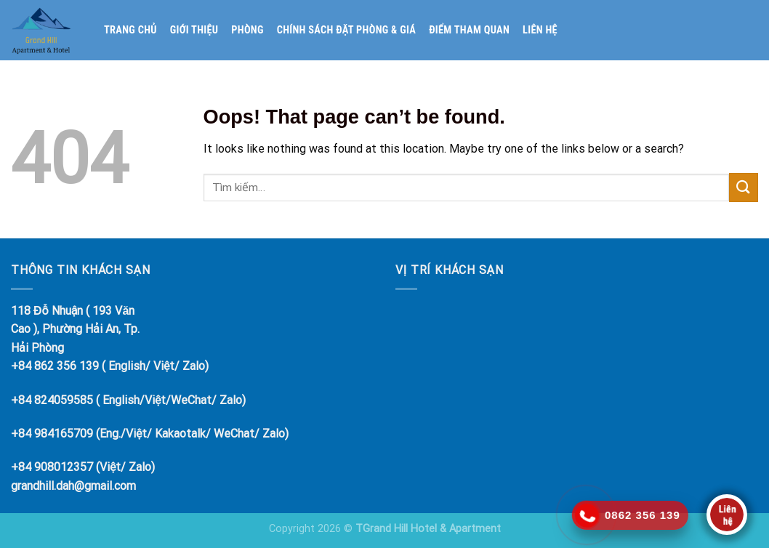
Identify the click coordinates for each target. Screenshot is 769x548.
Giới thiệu (194, 30)
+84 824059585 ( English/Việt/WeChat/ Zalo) (128, 400)
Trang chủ (130, 30)
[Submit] (743, 187)
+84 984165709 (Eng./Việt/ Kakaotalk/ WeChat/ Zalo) (150, 433)
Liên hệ (540, 30)
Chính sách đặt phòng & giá (346, 30)
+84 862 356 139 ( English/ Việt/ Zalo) (110, 366)
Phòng (247, 30)
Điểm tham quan (469, 30)
